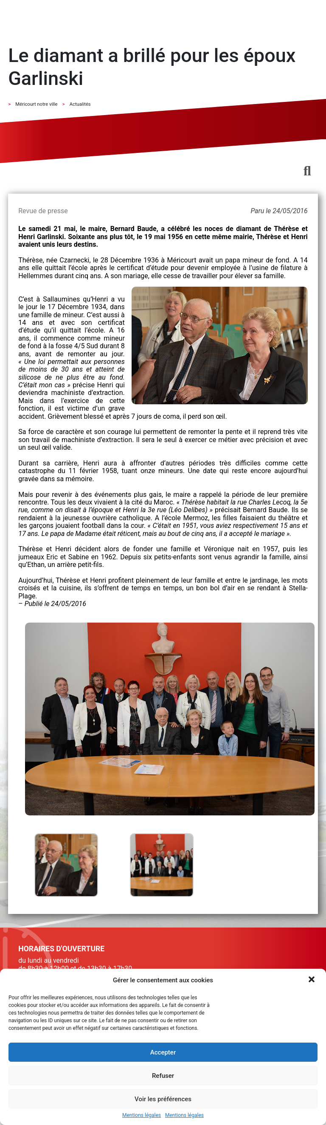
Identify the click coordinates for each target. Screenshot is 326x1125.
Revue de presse (42, 211)
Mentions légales (141, 1115)
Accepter (163, 1052)
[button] (312, 980)
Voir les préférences (163, 1099)
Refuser (163, 1076)
